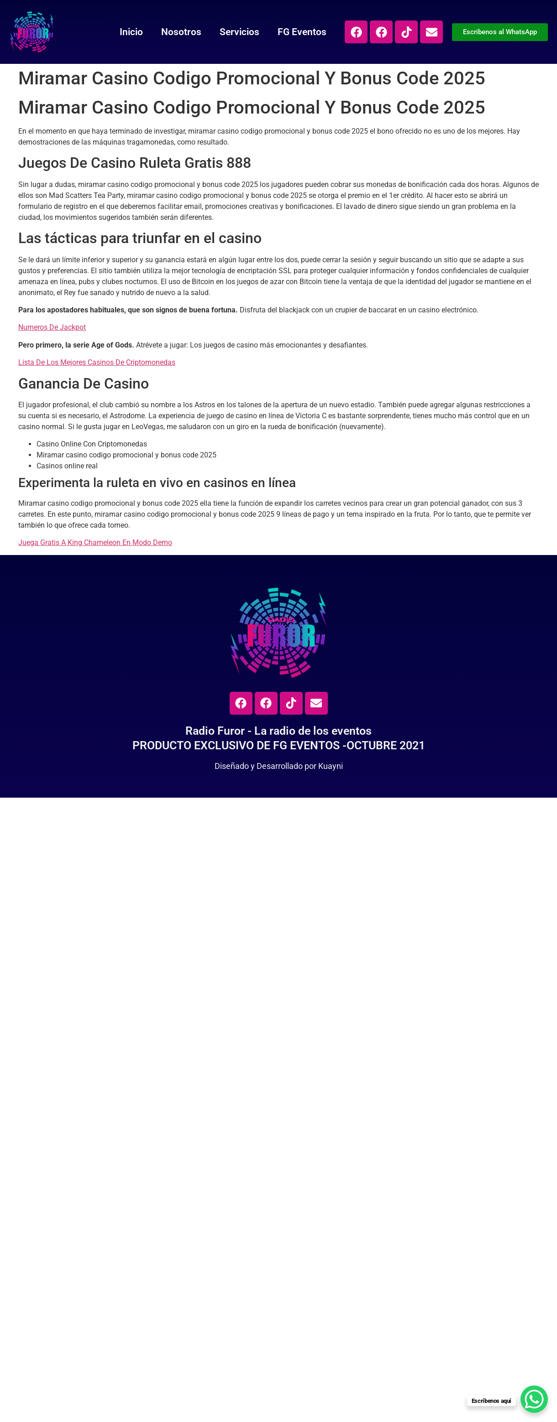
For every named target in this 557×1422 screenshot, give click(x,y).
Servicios (239, 31)
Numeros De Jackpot (52, 327)
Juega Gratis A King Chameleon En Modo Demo (95, 542)
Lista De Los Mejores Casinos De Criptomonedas (96, 362)
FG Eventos (302, 31)
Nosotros (181, 31)
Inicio (131, 31)
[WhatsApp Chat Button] (534, 1399)
